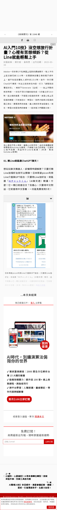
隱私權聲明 (28, 502)
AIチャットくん (18, 180)
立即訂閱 (49, 441)
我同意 (51, 507)
